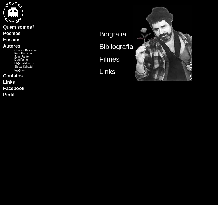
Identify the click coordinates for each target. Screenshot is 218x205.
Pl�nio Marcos (24, 63)
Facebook (13, 88)
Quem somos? (19, 27)
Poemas (11, 33)
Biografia (112, 34)
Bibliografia (116, 46)
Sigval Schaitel (23, 66)
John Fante (21, 56)
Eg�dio (19, 70)
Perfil (8, 94)
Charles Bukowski (25, 50)
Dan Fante (21, 59)
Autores (11, 46)
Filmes (109, 59)
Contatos (13, 75)
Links (9, 82)
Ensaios (11, 39)
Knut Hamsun (23, 53)
